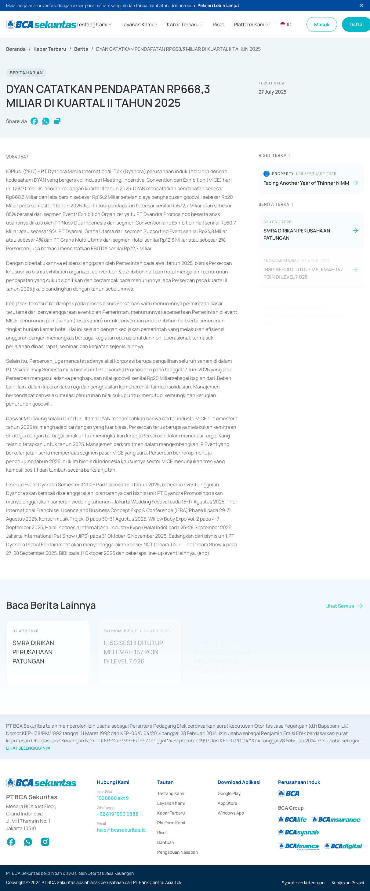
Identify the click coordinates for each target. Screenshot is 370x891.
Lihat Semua (344, 608)
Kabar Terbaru (50, 49)
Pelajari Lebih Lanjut (218, 5)
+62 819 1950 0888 (117, 814)
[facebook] (34, 121)
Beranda (16, 49)
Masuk (321, 24)
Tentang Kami (170, 793)
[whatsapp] (46, 121)
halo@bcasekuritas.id (121, 829)
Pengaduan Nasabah (177, 852)
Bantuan (165, 842)
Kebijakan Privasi (348, 882)
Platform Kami (171, 823)
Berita (81, 49)
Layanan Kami (171, 803)
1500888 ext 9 (113, 798)
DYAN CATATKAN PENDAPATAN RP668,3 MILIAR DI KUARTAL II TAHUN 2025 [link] (178, 49)
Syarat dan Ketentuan (303, 882)
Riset (162, 832)
